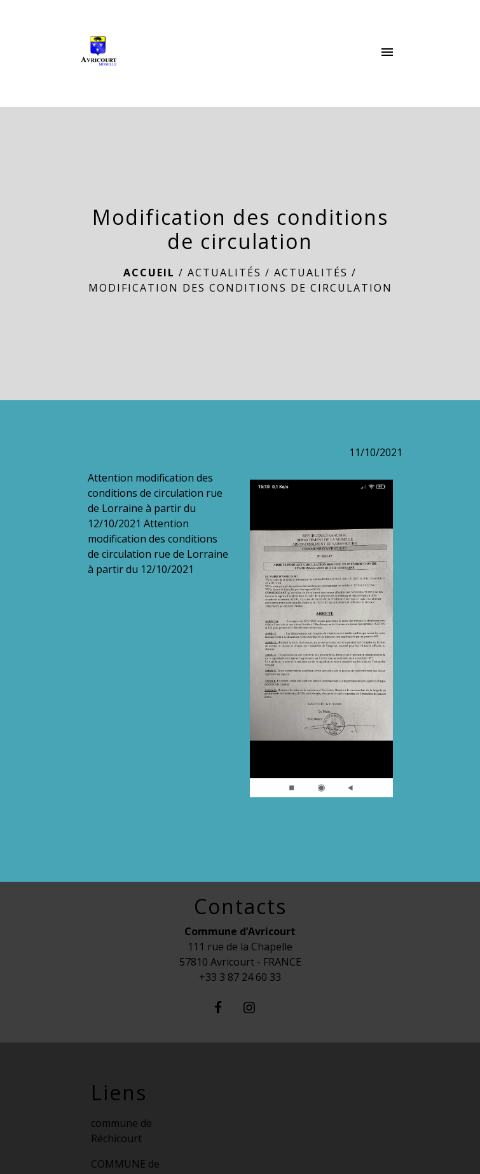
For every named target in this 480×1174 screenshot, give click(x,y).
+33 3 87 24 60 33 (240, 977)
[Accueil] (129, 53)
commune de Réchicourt (121, 1130)
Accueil (149, 273)
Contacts (240, 906)
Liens (119, 1093)
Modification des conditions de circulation (240, 288)
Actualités (224, 273)
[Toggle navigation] (387, 53)
